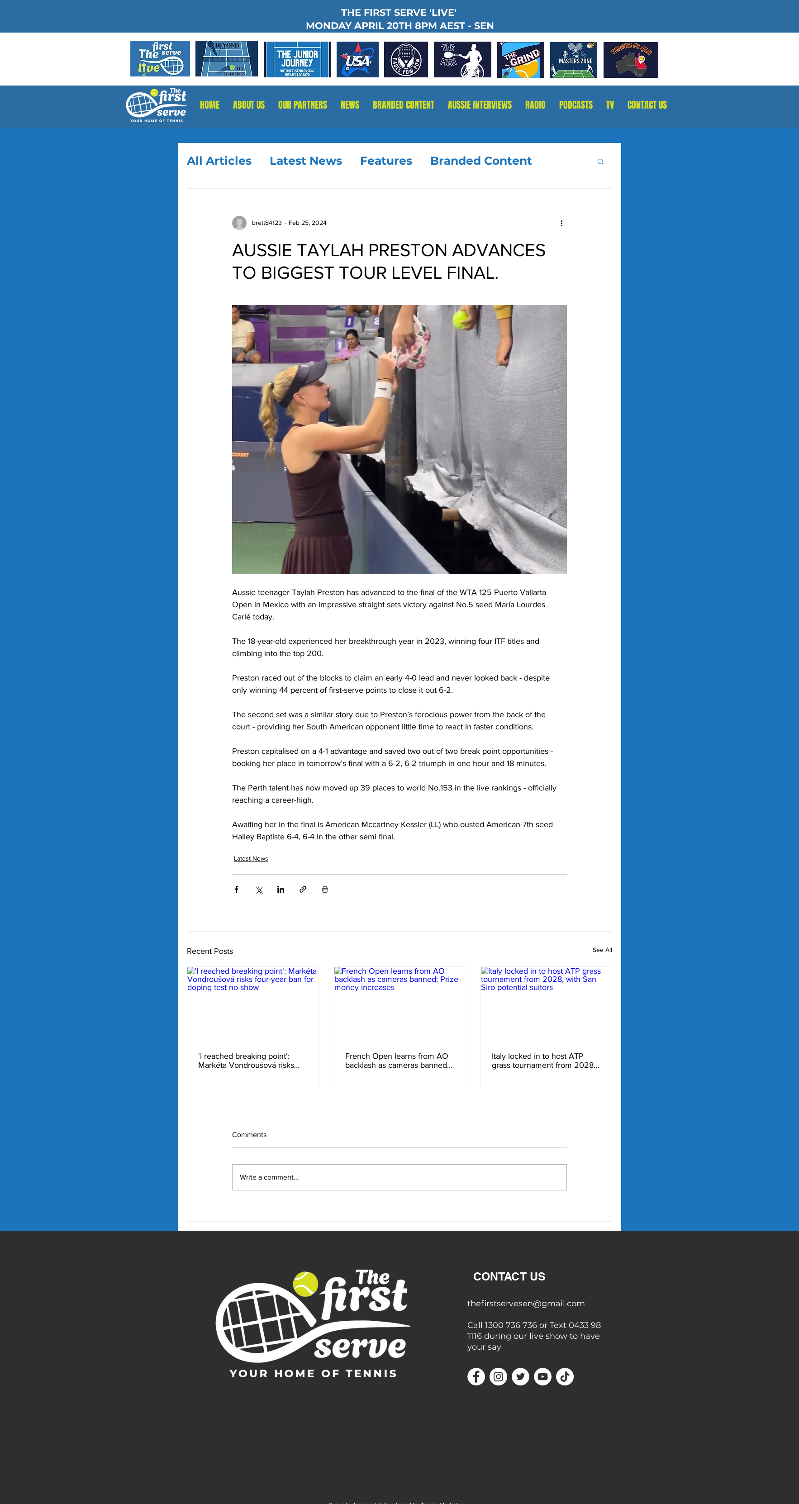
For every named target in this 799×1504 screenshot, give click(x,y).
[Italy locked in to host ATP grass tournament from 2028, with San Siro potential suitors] (546, 1003)
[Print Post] (325, 889)
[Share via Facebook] (236, 889)
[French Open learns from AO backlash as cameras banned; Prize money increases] (399, 1003)
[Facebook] (476, 1376)
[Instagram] (498, 1376)
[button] (535, 105)
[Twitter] (520, 1376)
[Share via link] (303, 889)
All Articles (219, 160)
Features (386, 160)
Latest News (306, 160)
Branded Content (481, 160)
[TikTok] (565, 1376)
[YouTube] (543, 1376)
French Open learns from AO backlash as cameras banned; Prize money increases (397, 1061)
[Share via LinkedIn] (280, 889)
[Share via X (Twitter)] (258, 889)
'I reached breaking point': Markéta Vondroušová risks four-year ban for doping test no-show (248, 1061)
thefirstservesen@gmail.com (526, 1304)
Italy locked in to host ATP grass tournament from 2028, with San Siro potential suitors (544, 1061)
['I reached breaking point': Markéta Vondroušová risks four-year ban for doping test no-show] (252, 1003)
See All (602, 949)
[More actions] (561, 223)
